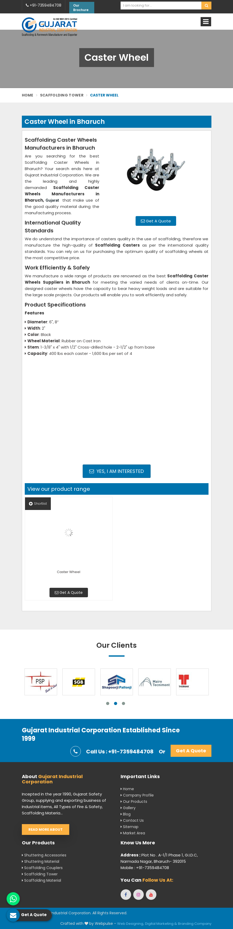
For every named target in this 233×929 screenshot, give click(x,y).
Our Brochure (80, 7)
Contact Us (132, 820)
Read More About (45, 829)
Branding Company (194, 923)
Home (27, 95)
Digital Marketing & (161, 923)
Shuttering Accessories (44, 855)
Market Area (133, 833)
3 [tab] (123, 703)
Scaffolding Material (41, 880)
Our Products (134, 801)
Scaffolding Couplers (42, 867)
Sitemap (129, 826)
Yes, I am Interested (116, 471)
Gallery (128, 807)
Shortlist (38, 503)
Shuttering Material (40, 861)
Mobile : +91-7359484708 (145, 867)
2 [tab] (115, 703)
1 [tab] (107, 703)
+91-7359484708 (43, 5)
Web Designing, (130, 923)
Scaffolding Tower (61, 95)
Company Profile (137, 795)
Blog (126, 814)
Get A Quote (156, 221)
